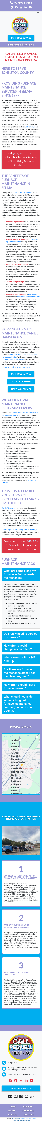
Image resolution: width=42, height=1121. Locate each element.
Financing (28, 1110)
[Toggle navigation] (21, 13)
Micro (14, 790)
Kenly (14, 775)
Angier (14, 740)
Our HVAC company (9, 508)
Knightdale (16, 778)
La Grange (16, 781)
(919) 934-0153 (21, 2)
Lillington (16, 784)
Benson (15, 746)
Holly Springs (17, 771)
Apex (14, 743)
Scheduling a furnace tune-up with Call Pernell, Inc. (20, 530)
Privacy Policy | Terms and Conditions (21, 1120)
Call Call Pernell (21, 381)
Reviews (12, 1114)
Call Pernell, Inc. (31, 127)
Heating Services (21, 389)
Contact (29, 1114)
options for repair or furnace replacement (17, 367)
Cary (13, 749)
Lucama (15, 787)
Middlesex (16, 793)
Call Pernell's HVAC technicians (13, 360)
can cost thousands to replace (28, 297)
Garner (14, 765)
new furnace (32, 294)
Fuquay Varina (18, 762)
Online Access (16, 1118)
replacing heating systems (22, 193)
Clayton (15, 753)
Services (27, 1106)
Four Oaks (16, 756)
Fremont (15, 759)
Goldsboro (16, 768)
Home (13, 1106)
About (11, 1110)
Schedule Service (21, 37)
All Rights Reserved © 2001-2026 (28, 1118)
